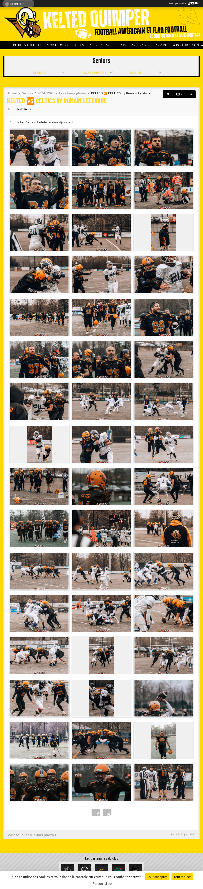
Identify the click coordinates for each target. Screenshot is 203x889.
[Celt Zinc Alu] (101, 870)
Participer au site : (183, 3)
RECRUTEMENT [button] (57, 45)
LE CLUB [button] (14, 45)
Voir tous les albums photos (31, 834)
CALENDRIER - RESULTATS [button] (107, 45)
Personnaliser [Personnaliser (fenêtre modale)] (102, 883)
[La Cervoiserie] (84, 870)
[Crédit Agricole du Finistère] (118, 870)
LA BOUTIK (179, 45)
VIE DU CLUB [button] (33, 45)
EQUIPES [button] (78, 45)
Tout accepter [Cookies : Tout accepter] (157, 877)
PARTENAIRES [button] (140, 45)
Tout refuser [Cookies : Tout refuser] (182, 877)
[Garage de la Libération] (135, 870)
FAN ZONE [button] (161, 45)
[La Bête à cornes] (67, 870)
